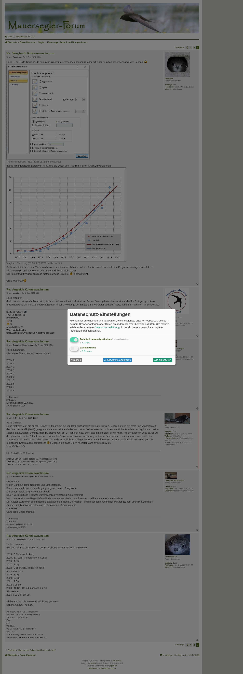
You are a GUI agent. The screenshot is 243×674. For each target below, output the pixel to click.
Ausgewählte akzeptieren (117, 360)
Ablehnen (76, 360)
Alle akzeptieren (162, 360)
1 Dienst (85, 342)
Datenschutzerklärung (107, 327)
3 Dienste (86, 351)
